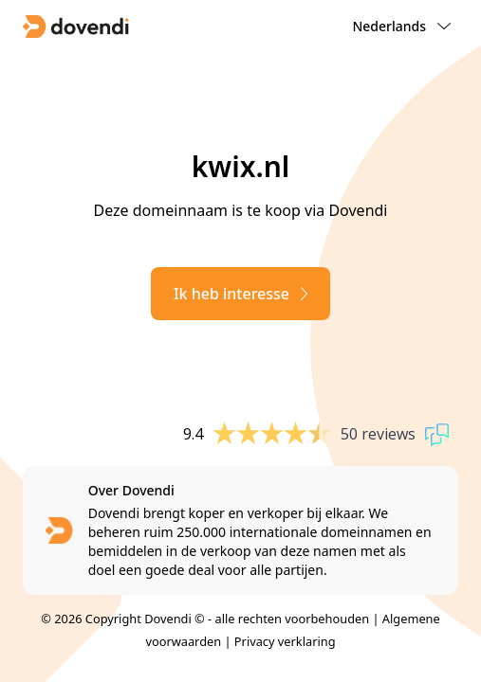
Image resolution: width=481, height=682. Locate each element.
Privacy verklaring (285, 641)
